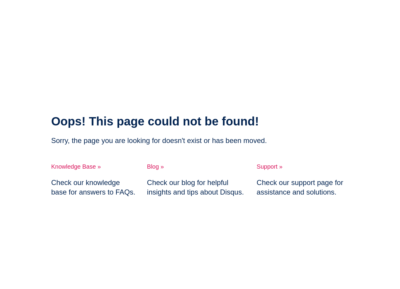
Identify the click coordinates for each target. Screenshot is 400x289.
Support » (269, 166)
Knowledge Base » (76, 166)
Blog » (155, 166)
